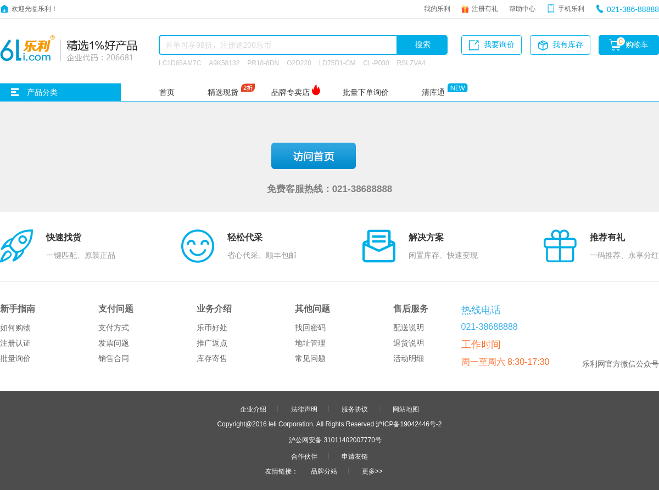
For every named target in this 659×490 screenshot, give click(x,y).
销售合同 (113, 358)
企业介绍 (253, 408)
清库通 (433, 92)
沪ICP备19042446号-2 (409, 423)
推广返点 (212, 343)
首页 (167, 92)
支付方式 (113, 327)
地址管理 (310, 343)
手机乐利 (571, 8)
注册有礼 (485, 8)
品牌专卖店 (290, 92)
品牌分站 (324, 471)
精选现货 (223, 92)
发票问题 (113, 343)
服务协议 (355, 408)
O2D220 (299, 62)
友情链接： (281, 471)
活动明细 (408, 358)
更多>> (372, 471)
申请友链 (355, 456)
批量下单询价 (366, 92)
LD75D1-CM (337, 62)
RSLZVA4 (411, 62)
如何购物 (15, 327)
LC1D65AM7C (180, 62)
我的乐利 (437, 8)
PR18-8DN (263, 62)
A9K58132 (224, 62)
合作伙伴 (304, 456)
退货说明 (408, 343)
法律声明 (304, 408)
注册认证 (15, 343)
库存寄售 (212, 358)
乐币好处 (212, 327)
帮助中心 (522, 8)
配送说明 (408, 327)
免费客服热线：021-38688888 (330, 188)
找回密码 (310, 327)
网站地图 (406, 408)
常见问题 (310, 358)
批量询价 (15, 358)
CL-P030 (376, 62)
